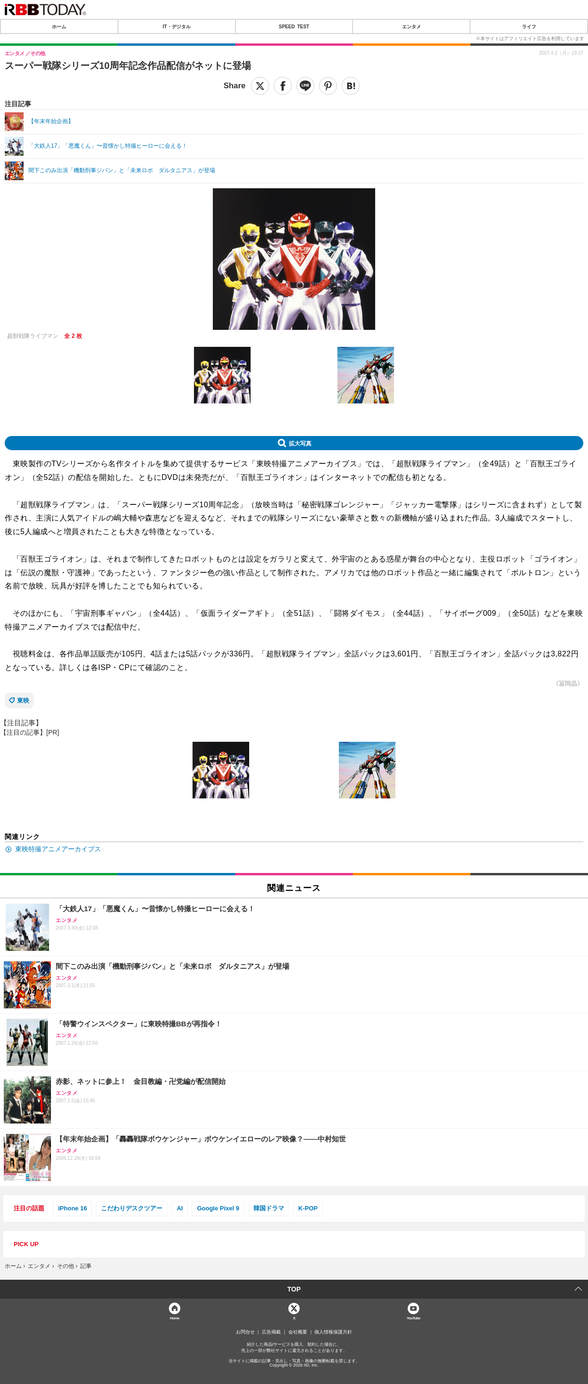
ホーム (59, 26)
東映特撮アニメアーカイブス (58, 849)
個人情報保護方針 (333, 1332)
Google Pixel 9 (218, 1208)
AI (179, 1208)
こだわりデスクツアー (131, 1208)
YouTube (413, 1318)
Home (174, 1318)
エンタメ (411, 26)
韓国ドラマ (268, 1208)
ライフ (529, 26)
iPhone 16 (72, 1208)
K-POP (308, 1208)
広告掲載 (271, 1332)
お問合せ (245, 1332)
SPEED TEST (294, 26)
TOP (294, 1289)
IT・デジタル (177, 26)
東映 (23, 700)
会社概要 (297, 1332)
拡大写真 (300, 443)
